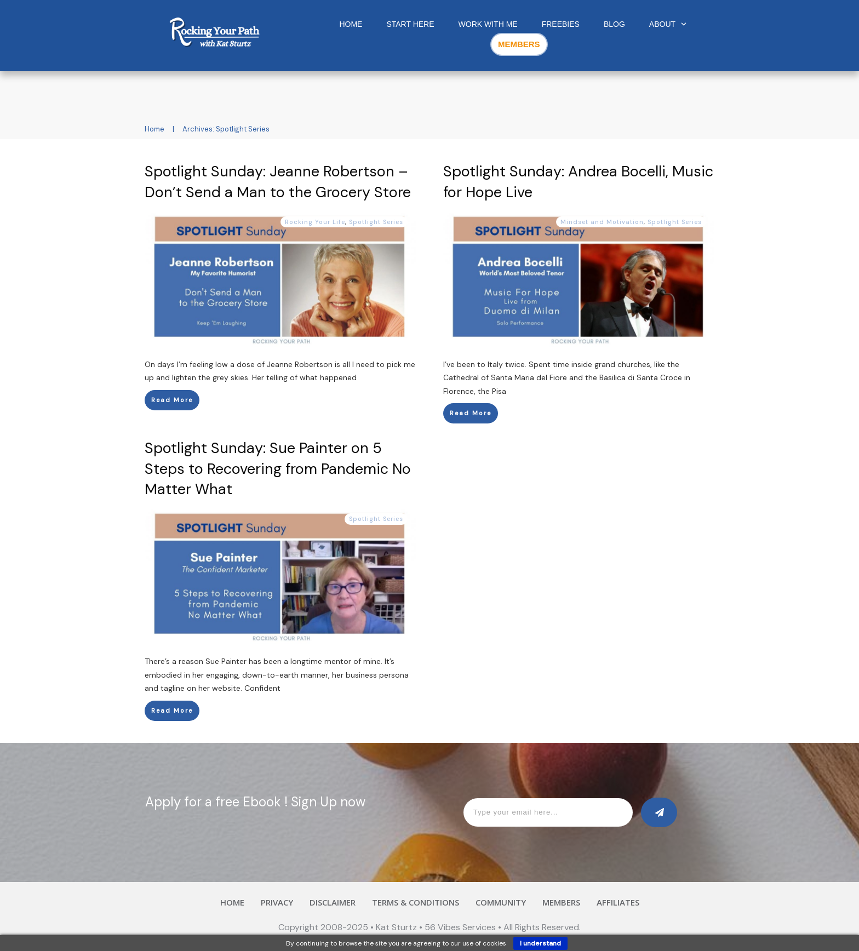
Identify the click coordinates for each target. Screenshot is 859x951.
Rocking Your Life (315, 222)
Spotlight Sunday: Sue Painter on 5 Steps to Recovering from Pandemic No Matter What (278, 468)
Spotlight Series (376, 222)
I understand (540, 943)
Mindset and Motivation (602, 222)
